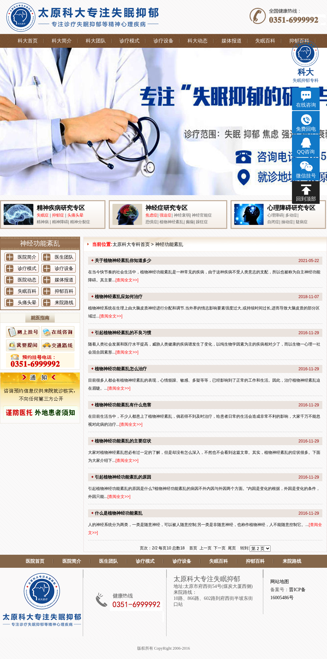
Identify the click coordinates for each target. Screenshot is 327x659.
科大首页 (28, 40)
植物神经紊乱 (171, 222)
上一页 (206, 548)
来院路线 (64, 302)
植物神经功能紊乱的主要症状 (123, 440)
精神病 (43, 222)
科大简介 (62, 40)
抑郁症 (58, 215)
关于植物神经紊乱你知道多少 (123, 260)
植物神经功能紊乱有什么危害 (123, 404)
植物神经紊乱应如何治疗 (118, 296)
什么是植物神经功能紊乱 (118, 513)
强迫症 (165, 215)
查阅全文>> (126, 280)
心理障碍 (275, 215)
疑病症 (302, 222)
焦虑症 (151, 215)
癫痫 (190, 222)
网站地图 (279, 581)
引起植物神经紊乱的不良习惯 (123, 332)
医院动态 (27, 279)
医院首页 (35, 561)
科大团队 (96, 40)
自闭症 (273, 222)
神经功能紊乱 (169, 244)
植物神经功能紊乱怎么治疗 (121, 368)
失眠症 (43, 215)
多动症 (291, 215)
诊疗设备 (163, 40)
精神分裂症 (80, 222)
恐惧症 (151, 222)
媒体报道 (232, 40)
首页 (193, 548)
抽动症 (287, 222)
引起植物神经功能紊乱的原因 (123, 477)
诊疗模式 (129, 40)
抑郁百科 (64, 291)
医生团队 (64, 257)
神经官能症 (202, 215)
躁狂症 (202, 222)
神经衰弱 (182, 215)
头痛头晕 (75, 215)
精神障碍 (60, 222)
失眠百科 (265, 40)
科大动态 (198, 40)
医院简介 (27, 257)
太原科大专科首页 (131, 244)
